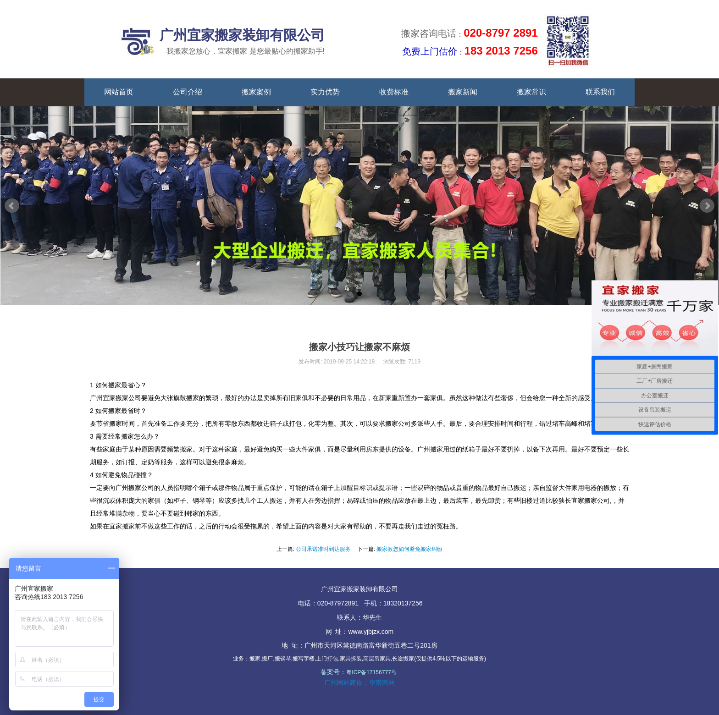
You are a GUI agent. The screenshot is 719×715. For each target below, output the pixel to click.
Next (707, 205)
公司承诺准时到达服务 (323, 549)
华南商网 (382, 682)
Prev (12, 205)
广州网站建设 (343, 682)
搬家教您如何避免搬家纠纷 (409, 549)
